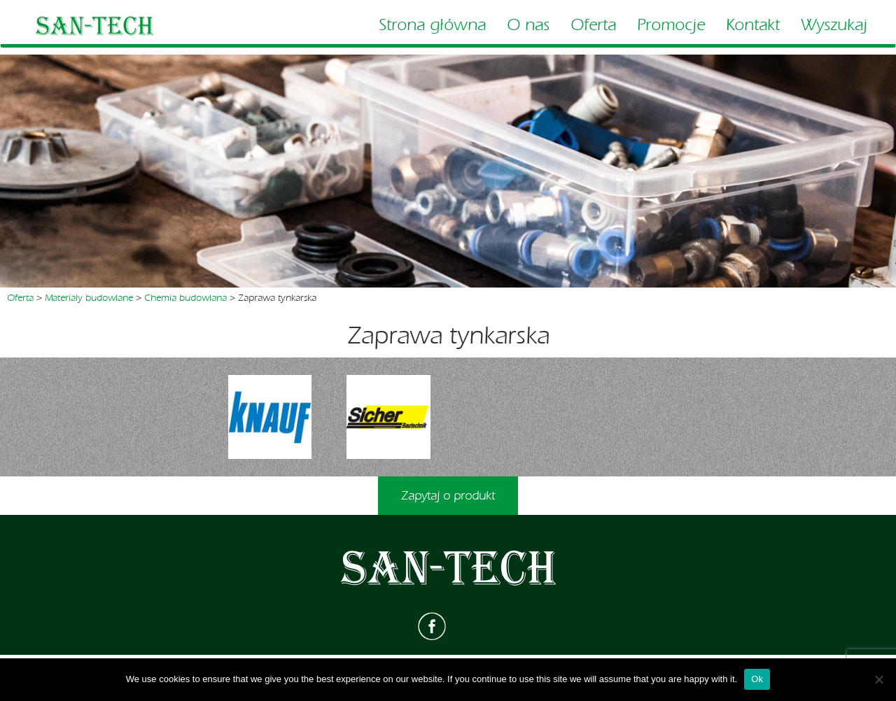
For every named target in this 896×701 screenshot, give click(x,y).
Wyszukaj (834, 25)
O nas (528, 25)
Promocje (671, 25)
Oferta (593, 25)
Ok (757, 679)
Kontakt (753, 25)
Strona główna (432, 25)
